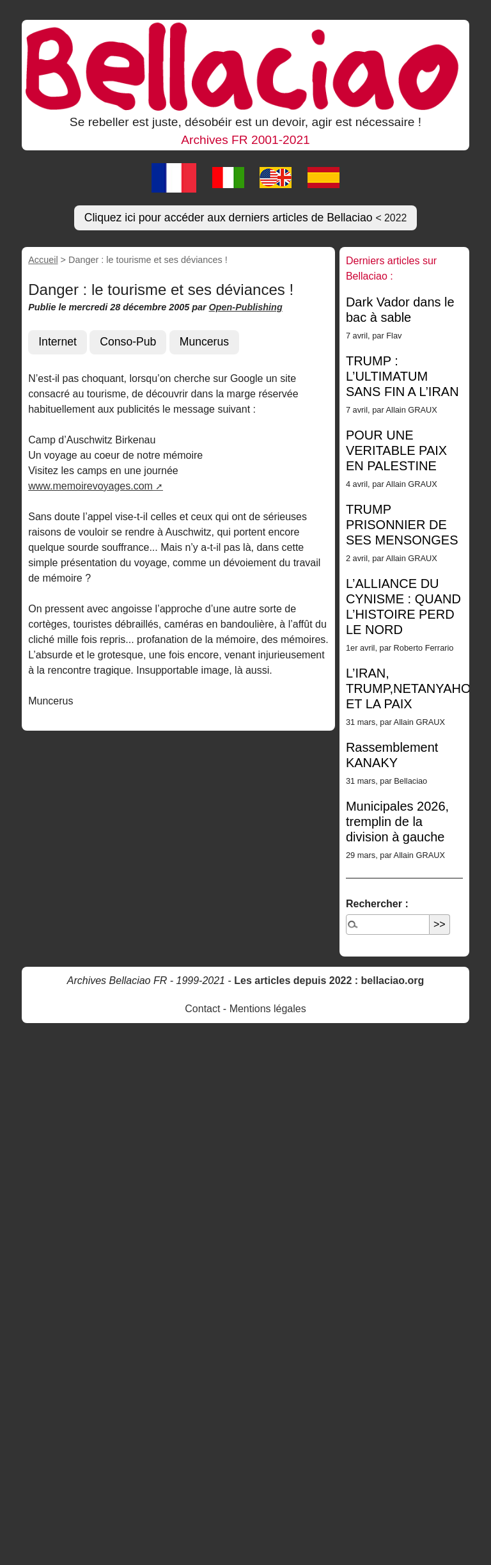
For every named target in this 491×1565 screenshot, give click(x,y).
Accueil (43, 260)
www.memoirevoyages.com (90, 486)
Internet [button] (57, 341)
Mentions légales (268, 1008)
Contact (202, 1008)
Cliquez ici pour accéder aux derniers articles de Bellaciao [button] (245, 217)
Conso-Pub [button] (128, 341)
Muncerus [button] (204, 341)
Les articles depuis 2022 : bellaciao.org (329, 980)
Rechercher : (377, 903)
